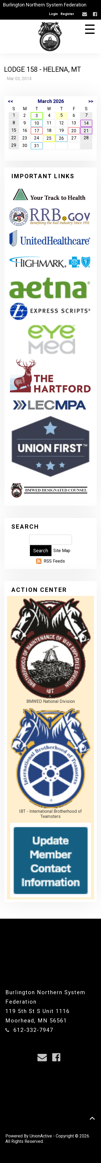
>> (90, 101)
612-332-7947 (33, 1030)
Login (53, 14)
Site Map (61, 550)
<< (10, 101)
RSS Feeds (54, 561)
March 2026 (51, 101)
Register (67, 14)
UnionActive (41, 1136)
